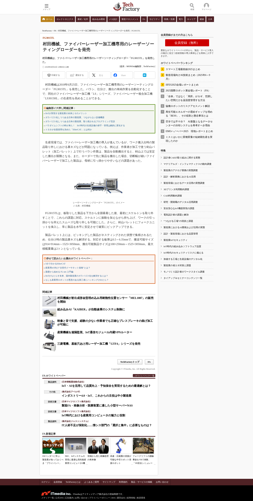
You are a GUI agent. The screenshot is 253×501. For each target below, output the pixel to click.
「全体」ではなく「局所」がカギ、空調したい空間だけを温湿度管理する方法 (189, 98)
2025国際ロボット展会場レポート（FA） (188, 90)
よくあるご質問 (91, 482)
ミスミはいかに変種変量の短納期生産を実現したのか (189, 139)
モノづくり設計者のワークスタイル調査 (184, 271)
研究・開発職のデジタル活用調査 (181, 202)
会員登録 (58, 482)
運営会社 (121, 498)
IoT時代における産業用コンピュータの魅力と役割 (93, 415)
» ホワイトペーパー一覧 (144, 376)
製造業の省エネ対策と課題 (177, 265)
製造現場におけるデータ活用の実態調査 (184, 183)
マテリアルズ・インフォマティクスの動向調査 (188, 164)
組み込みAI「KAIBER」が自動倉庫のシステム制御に (91, 309)
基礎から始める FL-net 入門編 (59, 272)
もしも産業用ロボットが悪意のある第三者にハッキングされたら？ (77, 280)
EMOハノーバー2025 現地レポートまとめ (189, 131)
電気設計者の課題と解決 (176, 214)
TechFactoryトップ (130, 362)
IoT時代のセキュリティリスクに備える (183, 252)
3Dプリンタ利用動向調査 (176, 189)
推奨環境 (141, 498)
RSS (113, 498)
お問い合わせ (162, 482)
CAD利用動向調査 (173, 195)
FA (55, 31)
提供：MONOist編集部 (130, 66)
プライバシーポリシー (99, 498)
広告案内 (69, 498)
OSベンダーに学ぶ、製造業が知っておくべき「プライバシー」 (52, 459)
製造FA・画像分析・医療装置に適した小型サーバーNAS (97, 405)
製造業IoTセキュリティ (175, 240)
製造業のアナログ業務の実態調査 (181, 170)
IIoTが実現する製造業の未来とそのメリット (66, 113)
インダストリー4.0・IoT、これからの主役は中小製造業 (96, 395)
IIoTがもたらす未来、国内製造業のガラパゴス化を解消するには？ (76, 276)
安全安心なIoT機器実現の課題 (179, 208)
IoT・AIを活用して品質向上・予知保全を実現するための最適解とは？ (106, 385)
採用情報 (131, 498)
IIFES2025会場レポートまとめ (182, 84)
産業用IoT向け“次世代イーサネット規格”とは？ (67, 268)
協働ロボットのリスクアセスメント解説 (188, 106)
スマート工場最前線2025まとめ (183, 69)
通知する (79, 75)
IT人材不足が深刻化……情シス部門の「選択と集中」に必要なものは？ (107, 425)
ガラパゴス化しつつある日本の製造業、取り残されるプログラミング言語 (80, 121)
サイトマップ (109, 482)
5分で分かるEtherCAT (55, 263)
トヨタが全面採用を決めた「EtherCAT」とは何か (68, 129)
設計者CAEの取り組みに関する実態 (182, 157)
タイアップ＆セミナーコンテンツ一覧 (183, 278)
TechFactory (47, 31)
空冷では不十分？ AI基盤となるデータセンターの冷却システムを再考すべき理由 (189, 123)
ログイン (45, 482)
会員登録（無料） (187, 43)
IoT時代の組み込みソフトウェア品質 (182, 246)
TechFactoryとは (73, 482)
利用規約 (123, 482)
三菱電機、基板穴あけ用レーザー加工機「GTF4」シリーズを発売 (98, 343)
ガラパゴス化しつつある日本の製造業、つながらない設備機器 (74, 117)
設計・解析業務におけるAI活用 (180, 176)
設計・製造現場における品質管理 (181, 233)
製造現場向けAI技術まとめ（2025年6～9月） (188, 77)
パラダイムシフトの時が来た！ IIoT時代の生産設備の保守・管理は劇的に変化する (85, 125)
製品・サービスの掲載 (141, 482)
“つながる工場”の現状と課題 (178, 221)
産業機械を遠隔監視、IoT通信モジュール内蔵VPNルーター (94, 332)
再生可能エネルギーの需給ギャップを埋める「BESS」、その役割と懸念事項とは (189, 114)
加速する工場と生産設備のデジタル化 (183, 259)
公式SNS (59, 498)
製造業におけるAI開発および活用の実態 (184, 227)
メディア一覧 (47, 498)
